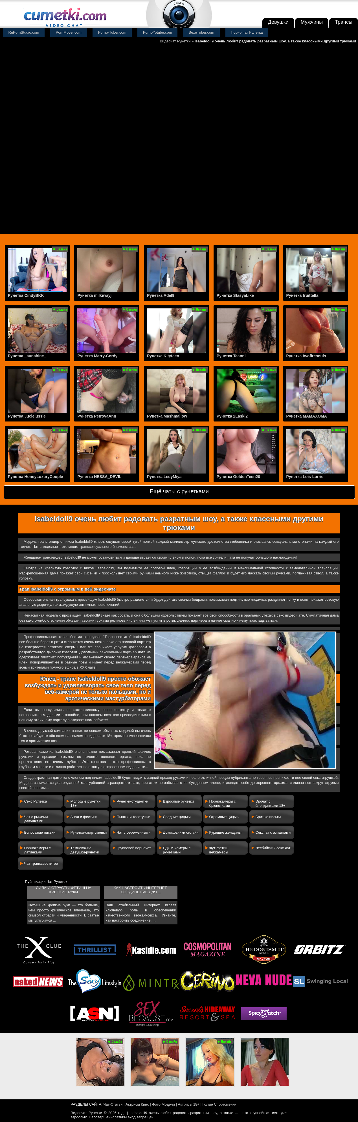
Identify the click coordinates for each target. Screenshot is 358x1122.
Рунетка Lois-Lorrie (305, 476)
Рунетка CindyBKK (26, 295)
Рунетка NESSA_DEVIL (99, 476)
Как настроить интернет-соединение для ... (141, 890)
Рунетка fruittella (302, 295)
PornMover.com (69, 32)
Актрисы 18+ (188, 1104)
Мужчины (312, 22)
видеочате (96, 736)
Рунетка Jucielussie (27, 416)
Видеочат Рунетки (175, 41)
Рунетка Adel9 (160, 295)
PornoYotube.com (157, 32)
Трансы (343, 22)
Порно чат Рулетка (247, 32)
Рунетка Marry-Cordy (97, 356)
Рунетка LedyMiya (164, 476)
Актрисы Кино (137, 1104)
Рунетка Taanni (231, 356)
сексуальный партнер (118, 652)
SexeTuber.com (201, 32)
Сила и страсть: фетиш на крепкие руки (63, 890)
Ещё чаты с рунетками (179, 491)
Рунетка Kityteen (163, 356)
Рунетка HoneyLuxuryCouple (35, 476)
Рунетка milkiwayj (94, 295)
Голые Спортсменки (219, 1104)
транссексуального (95, 546)
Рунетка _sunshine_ (27, 356)
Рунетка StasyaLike (235, 295)
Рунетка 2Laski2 (232, 416)
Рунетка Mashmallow (167, 416)
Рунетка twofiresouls (306, 356)
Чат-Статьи (112, 1104)
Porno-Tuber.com (112, 32)
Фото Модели (163, 1104)
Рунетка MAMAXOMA (306, 416)
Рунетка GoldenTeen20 (238, 476)
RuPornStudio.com (23, 32)
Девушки (278, 22)
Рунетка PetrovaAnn (96, 416)
